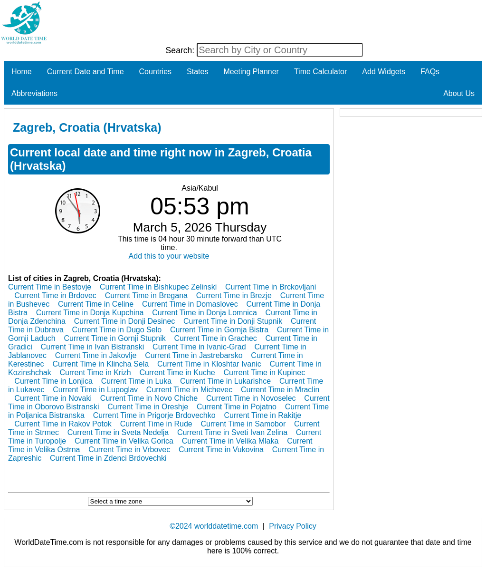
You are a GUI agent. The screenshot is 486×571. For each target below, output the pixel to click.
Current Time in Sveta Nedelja (118, 432)
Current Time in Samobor (243, 424)
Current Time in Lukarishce (225, 381)
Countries (155, 72)
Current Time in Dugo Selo (117, 330)
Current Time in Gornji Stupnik (114, 338)
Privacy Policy (292, 526)
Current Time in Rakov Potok (63, 424)
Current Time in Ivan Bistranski (92, 347)
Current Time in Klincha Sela (100, 364)
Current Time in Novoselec (251, 398)
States (197, 72)
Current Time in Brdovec (55, 295)
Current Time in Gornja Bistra (219, 330)
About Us (459, 93)
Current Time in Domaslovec (190, 304)
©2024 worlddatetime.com (214, 526)
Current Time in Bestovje (49, 287)
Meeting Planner (251, 72)
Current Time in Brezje (234, 295)
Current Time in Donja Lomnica (204, 313)
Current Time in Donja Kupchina (90, 313)
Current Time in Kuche (177, 372)
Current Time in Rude (156, 424)
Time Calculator (320, 72)
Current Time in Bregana (146, 295)
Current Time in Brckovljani (270, 287)
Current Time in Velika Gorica (124, 441)
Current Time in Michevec (189, 390)
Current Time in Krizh (95, 372)
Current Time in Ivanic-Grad (199, 347)
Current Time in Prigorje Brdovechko (154, 415)
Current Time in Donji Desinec (124, 321)
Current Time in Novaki (53, 398)
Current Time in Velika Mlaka (230, 441)
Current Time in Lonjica (53, 381)
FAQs (429, 72)
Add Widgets (383, 72)
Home (21, 72)
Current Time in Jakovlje (96, 355)
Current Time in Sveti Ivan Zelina (232, 432)
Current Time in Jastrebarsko (193, 355)
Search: (181, 50)
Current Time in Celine (95, 304)
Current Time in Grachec (215, 338)
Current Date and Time (85, 72)
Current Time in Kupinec (264, 372)
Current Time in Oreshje (147, 407)
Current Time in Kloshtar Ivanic (209, 364)
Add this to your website (169, 256)
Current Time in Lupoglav (95, 390)
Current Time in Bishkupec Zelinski (158, 287)
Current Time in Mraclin (280, 390)
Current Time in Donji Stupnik (232, 321)
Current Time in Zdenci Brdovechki (108, 458)
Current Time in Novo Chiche (149, 398)
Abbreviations (34, 93)
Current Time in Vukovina (221, 449)
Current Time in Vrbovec (129, 449)
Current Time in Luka (136, 381)
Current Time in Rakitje (262, 415)
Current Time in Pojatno (236, 407)
